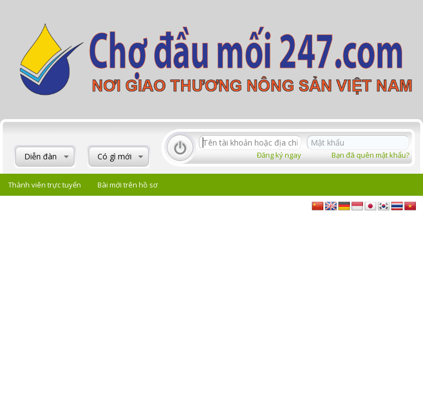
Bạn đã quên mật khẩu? (370, 155)
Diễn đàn (40, 156)
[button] (66, 156)
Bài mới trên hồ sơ (127, 185)
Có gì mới (114, 156)
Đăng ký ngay (279, 155)
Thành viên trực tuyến (44, 185)
